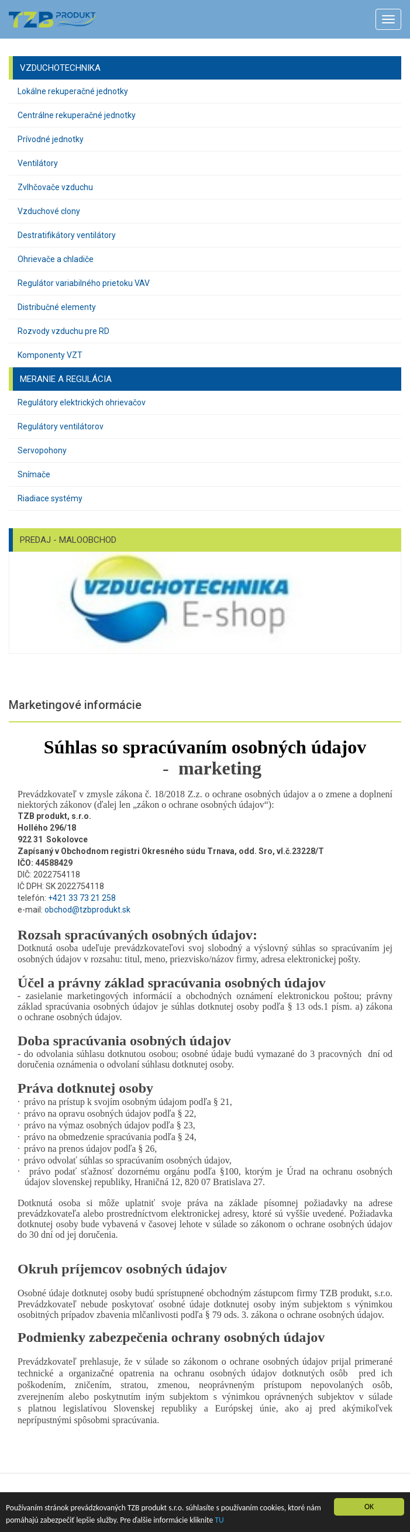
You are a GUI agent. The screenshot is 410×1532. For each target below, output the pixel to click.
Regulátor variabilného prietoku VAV (84, 283)
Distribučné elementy (57, 307)
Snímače (34, 474)
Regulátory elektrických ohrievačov (82, 402)
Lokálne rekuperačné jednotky (73, 91)
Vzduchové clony (49, 211)
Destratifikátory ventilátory (67, 235)
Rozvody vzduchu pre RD (63, 331)
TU (219, 1520)
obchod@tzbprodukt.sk (87, 909)
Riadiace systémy (50, 498)
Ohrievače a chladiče (56, 259)
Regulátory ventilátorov (61, 426)
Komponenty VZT (50, 355)
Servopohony (42, 450)
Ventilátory (38, 163)
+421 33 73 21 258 (82, 898)
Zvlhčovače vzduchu (55, 187)
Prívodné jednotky (51, 139)
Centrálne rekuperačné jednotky (77, 115)
